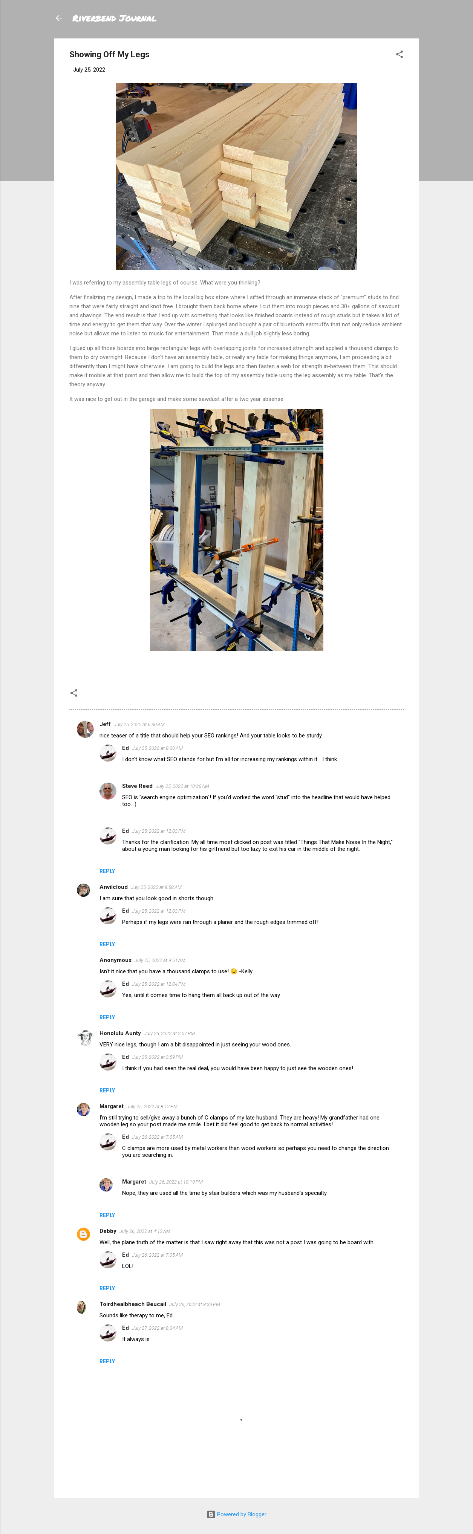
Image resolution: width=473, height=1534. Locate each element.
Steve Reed (137, 786)
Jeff (105, 724)
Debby (107, 1231)
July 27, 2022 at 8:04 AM (157, 1328)
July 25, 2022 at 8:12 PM (152, 1106)
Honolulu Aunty (120, 1033)
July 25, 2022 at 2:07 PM (169, 1033)
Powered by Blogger (236, 1514)
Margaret (111, 1106)
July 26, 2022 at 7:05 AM (157, 1137)
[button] (399, 55)
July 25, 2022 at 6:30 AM (139, 724)
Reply (107, 871)
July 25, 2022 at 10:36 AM (182, 786)
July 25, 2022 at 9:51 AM (160, 960)
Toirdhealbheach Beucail (132, 1304)
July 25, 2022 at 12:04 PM (158, 984)
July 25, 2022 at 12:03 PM (158, 831)
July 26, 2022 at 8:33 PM (194, 1304)
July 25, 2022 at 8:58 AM (156, 887)
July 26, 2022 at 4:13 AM (144, 1231)
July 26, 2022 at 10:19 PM (176, 1182)
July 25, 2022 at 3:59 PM (157, 1057)
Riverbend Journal (114, 17)
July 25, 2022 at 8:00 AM (157, 748)
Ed (125, 748)
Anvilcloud (113, 887)
